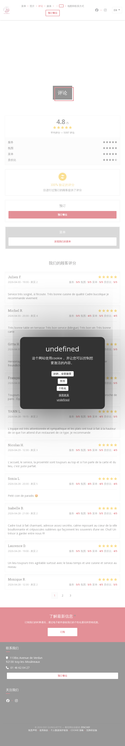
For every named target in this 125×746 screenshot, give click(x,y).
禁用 (62, 381)
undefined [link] (63, 399)
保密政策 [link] (64, 395)
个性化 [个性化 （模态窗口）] (62, 388)
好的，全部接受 (62, 373)
